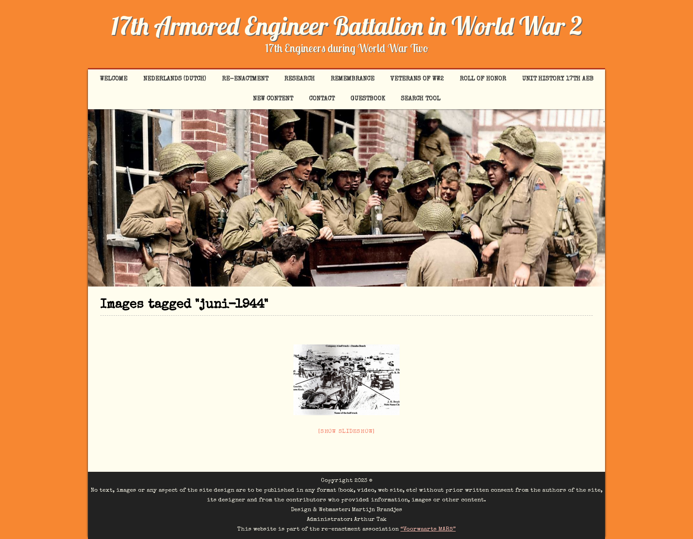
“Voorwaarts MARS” (428, 529)
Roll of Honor (483, 79)
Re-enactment (245, 79)
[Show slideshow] (346, 432)
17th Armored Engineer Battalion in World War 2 (346, 25)
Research (299, 79)
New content (273, 99)
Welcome (113, 79)
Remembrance (352, 79)
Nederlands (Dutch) (174, 79)
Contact (322, 99)
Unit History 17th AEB (558, 79)
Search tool (420, 99)
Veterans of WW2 (417, 79)
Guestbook (367, 99)
